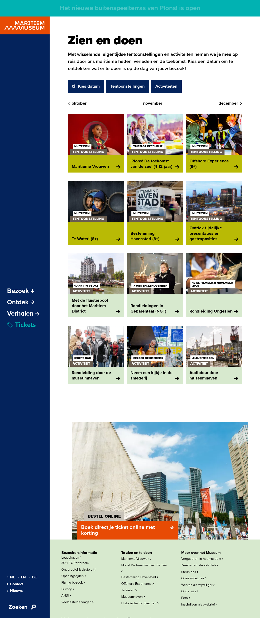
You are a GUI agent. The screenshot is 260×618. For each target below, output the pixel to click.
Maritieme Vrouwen (136, 559)
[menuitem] (23, 313)
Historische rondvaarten (139, 603)
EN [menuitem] (22, 577)
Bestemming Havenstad (139, 577)
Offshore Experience (137, 584)
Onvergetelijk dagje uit (78, 570)
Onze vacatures (193, 578)
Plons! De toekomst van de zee (144, 567)
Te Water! (129, 590)
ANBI (66, 595)
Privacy (67, 589)
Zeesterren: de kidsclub (199, 565)
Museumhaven (133, 597)
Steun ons (189, 572)
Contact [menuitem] (15, 584)
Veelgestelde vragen (77, 602)
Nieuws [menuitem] (15, 590)
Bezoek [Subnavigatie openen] (20, 291)
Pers (185, 598)
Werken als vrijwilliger (198, 585)
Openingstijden (73, 576)
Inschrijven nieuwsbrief (199, 604)
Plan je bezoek (73, 583)
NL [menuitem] (11, 577)
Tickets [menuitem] (21, 325)
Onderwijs (189, 591)
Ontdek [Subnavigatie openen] (21, 302)
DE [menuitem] (32, 577)
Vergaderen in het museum (202, 559)
